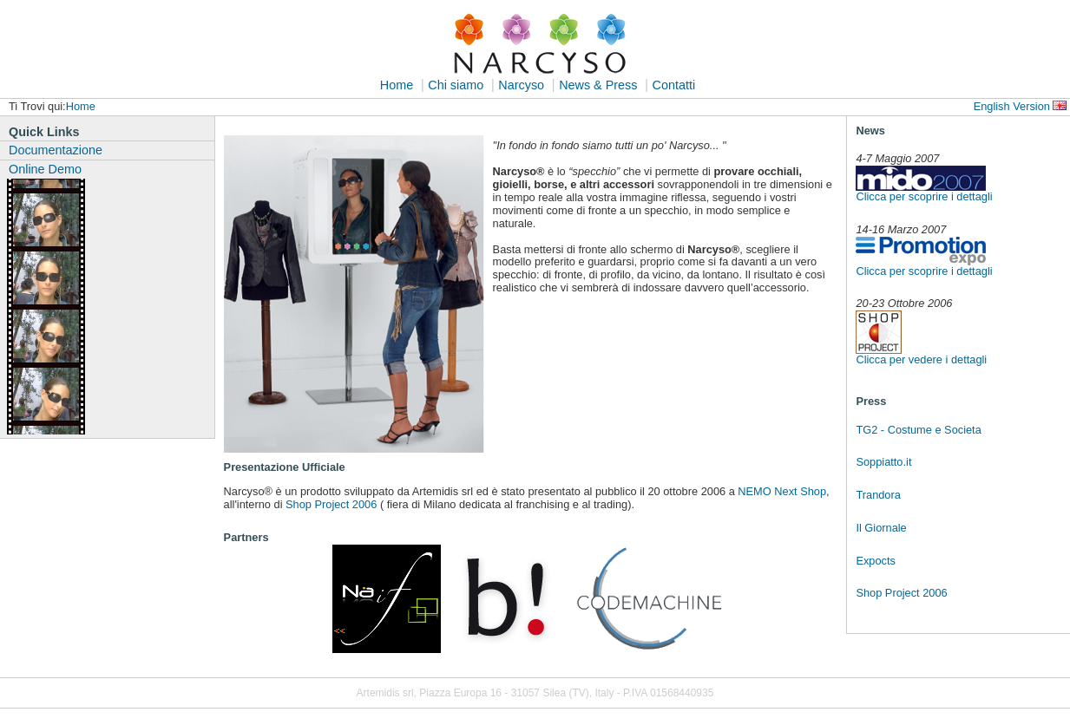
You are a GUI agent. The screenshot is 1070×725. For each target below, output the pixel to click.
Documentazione (55, 150)
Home (396, 85)
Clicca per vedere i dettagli (921, 359)
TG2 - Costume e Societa (918, 429)
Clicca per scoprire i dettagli (924, 196)
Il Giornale (881, 527)
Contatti (674, 85)
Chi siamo (455, 85)
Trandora (878, 494)
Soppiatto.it (883, 461)
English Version (1012, 106)
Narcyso (521, 85)
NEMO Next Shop (782, 491)
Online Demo (45, 169)
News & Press (598, 85)
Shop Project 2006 (901, 592)
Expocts (876, 560)
